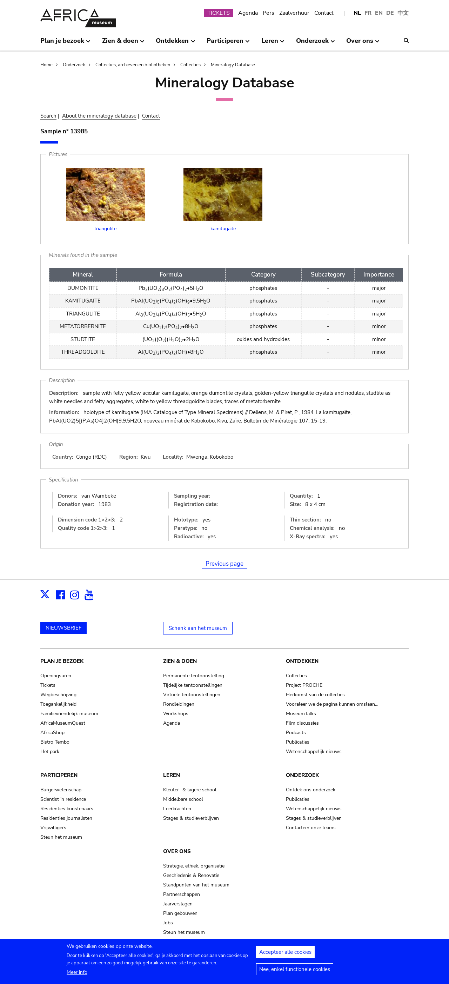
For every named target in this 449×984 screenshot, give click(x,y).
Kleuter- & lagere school (189, 789)
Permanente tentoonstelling (193, 675)
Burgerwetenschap (60, 789)
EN (379, 13)
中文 (403, 13)
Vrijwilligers (53, 827)
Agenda (248, 13)
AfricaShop (52, 732)
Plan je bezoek (61, 661)
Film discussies (302, 723)
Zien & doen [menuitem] (123, 43)
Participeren (59, 775)
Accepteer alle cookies (285, 954)
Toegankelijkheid (58, 704)
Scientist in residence (63, 799)
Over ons (177, 851)
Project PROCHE (304, 685)
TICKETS (218, 13)
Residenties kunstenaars (66, 808)
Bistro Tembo (54, 742)
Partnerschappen (181, 894)
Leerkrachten (177, 808)
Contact (324, 13)
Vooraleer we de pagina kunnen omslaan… (332, 704)
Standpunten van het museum (196, 885)
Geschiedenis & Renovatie (191, 875)
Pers (268, 13)
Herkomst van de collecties (315, 694)
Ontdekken (302, 661)
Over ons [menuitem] (363, 43)
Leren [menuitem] (272, 43)
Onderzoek (74, 65)
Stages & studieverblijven (191, 818)
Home (46, 65)
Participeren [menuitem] (228, 43)
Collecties (190, 65)
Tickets (47, 685)
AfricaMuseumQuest (62, 723)
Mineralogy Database (233, 65)
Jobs (168, 922)
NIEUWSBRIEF (63, 627)
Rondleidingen (178, 704)
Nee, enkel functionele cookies (294, 972)
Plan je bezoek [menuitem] (65, 43)
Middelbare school (183, 799)
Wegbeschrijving (58, 694)
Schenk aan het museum (198, 628)
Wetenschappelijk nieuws (314, 751)
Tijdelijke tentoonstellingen (192, 685)
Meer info (77, 975)
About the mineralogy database (99, 115)
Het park (49, 751)
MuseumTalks (301, 713)
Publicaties (297, 742)
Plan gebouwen (180, 913)
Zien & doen (180, 661)
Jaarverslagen (178, 903)
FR (367, 13)
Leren (171, 775)
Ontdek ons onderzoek (310, 789)
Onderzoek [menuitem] (315, 43)
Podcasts (296, 732)
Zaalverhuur (294, 13)
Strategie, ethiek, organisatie (193, 866)
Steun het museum (61, 837)
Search (48, 115)
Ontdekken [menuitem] (175, 43)
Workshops (175, 713)
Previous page (224, 564)
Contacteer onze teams (311, 827)
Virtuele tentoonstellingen (191, 694)
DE (390, 13)
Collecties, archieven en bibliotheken (132, 65)
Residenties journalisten (66, 818)
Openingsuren (55, 675)
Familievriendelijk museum (69, 713)
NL (357, 13)
